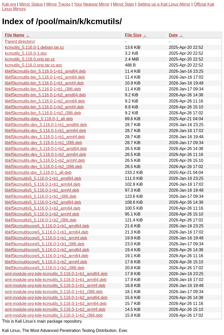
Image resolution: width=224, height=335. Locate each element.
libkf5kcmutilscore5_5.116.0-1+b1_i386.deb (44, 244)
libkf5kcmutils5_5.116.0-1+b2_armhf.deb (42, 214)
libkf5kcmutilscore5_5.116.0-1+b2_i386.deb (44, 268)
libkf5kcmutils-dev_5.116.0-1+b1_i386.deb (43, 143)
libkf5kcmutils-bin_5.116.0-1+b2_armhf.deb (44, 107)
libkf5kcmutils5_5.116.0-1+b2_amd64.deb (43, 202)
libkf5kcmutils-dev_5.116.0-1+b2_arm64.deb (45, 154)
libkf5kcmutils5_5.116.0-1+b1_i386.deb (40, 196)
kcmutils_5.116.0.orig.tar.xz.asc (33, 65)
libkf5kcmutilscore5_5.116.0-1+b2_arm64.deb (46, 256)
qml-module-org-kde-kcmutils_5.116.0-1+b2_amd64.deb (56, 297)
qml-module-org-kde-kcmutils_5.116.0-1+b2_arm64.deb (55, 303)
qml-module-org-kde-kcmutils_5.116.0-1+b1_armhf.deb (55, 285)
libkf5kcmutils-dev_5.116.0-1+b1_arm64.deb (45, 130)
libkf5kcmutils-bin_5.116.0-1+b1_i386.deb (43, 89)
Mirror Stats (123, 4)
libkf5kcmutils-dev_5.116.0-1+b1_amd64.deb (46, 125)
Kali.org (9, 4)
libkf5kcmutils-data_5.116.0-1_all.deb (39, 119)
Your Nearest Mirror (92, 4)
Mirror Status (31, 4)
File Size (133, 35)
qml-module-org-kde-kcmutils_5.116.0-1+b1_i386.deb (54, 292)
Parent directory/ (20, 41)
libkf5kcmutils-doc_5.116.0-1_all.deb (38, 172)
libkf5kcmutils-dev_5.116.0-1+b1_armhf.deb (45, 137)
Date (173, 35)
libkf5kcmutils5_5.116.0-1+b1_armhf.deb (42, 190)
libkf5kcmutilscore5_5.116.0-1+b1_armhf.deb (46, 238)
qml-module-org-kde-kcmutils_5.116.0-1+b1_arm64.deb (55, 279)
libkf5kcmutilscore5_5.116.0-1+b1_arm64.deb (46, 232)
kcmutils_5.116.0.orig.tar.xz (30, 59)
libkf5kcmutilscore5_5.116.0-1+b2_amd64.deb (47, 250)
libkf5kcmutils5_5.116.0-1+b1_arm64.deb (42, 184)
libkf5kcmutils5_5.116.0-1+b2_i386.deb (40, 220)
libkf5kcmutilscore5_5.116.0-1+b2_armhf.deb (46, 262)
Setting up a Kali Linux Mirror (164, 4)
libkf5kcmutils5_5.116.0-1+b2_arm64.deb (42, 208)
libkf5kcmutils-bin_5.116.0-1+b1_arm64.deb (45, 77)
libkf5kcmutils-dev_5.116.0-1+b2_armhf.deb (45, 160)
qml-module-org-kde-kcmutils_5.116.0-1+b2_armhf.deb (55, 309)
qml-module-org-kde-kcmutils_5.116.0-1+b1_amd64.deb (56, 274)
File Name (14, 35)
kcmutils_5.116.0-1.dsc (26, 53)
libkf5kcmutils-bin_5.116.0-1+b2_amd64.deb (45, 95)
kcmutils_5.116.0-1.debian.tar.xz (34, 47)
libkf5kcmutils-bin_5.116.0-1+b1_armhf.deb (44, 83)
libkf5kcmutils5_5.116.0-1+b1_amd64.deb (43, 178)
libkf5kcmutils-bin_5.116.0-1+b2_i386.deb (43, 113)
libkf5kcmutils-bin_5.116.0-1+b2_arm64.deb (45, 101)
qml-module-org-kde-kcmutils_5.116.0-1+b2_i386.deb (54, 315)
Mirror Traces (58, 4)
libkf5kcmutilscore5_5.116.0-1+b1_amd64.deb (47, 226)
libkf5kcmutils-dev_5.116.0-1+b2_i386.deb (43, 166)
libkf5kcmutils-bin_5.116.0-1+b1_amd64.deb (45, 71)
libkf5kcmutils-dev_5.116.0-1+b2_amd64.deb (46, 148)
